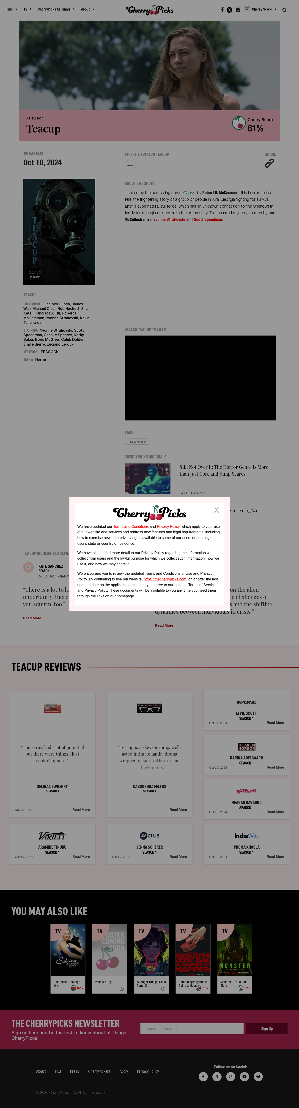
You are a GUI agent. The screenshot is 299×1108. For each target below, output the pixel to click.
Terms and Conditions (131, 526)
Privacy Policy (168, 526)
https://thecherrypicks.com (165, 579)
